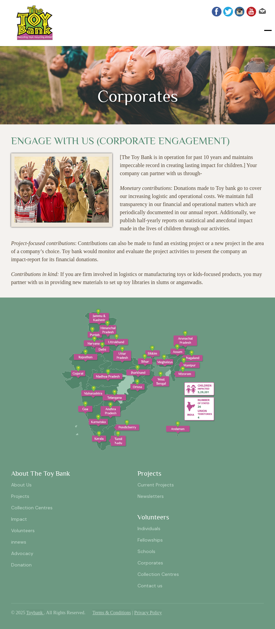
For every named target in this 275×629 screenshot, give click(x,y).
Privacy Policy (148, 612)
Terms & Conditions (111, 612)
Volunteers (23, 530)
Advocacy (22, 553)
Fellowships (150, 540)
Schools (146, 551)
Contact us (150, 586)
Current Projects (156, 485)
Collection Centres (32, 508)
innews (18, 542)
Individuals (149, 528)
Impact (19, 519)
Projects (20, 496)
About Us (21, 485)
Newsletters (151, 496)
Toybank (35, 612)
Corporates (150, 563)
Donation (21, 565)
